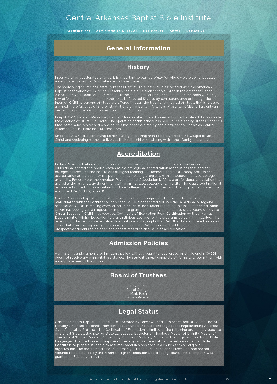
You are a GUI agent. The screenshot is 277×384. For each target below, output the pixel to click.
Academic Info (78, 30)
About (175, 30)
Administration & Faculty (116, 30)
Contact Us (195, 30)
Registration (153, 30)
